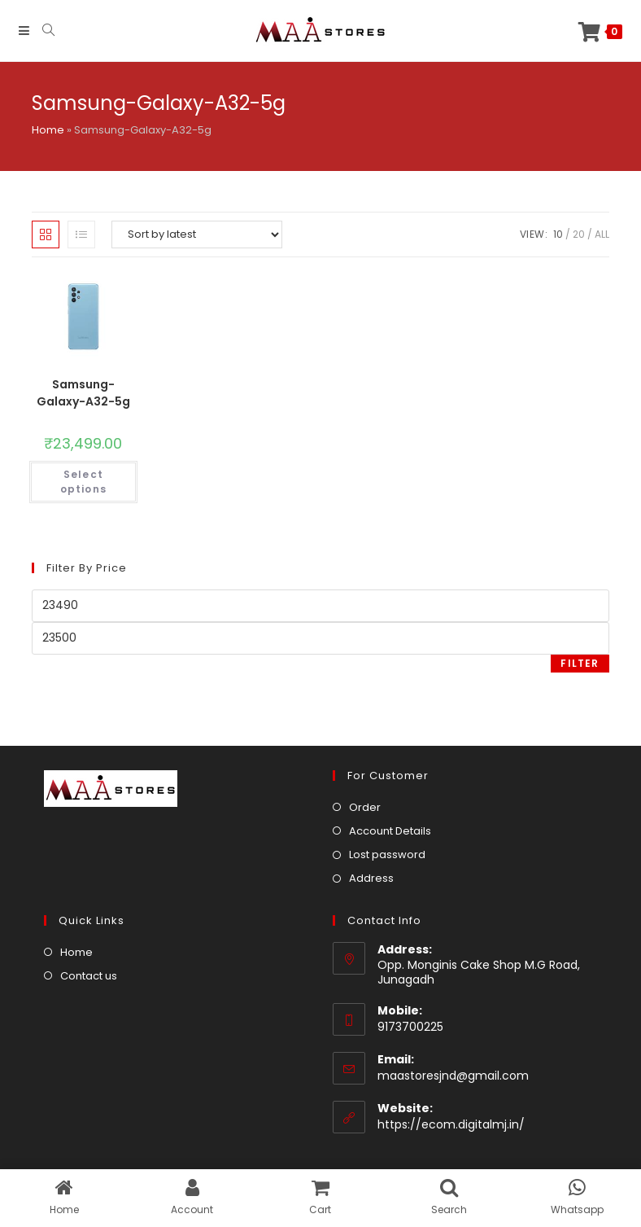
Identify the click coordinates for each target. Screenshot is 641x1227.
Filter (579, 663)
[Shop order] (196, 234)
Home (48, 130)
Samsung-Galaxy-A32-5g (83, 393)
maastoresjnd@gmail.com (453, 1075)
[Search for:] (42, 30)
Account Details (390, 831)
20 (579, 234)
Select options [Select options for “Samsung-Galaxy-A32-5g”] (83, 481)
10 (558, 234)
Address (371, 878)
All (602, 234)
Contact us (88, 976)
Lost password (387, 854)
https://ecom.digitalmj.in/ (451, 1124)
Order (365, 807)
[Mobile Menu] (24, 30)
